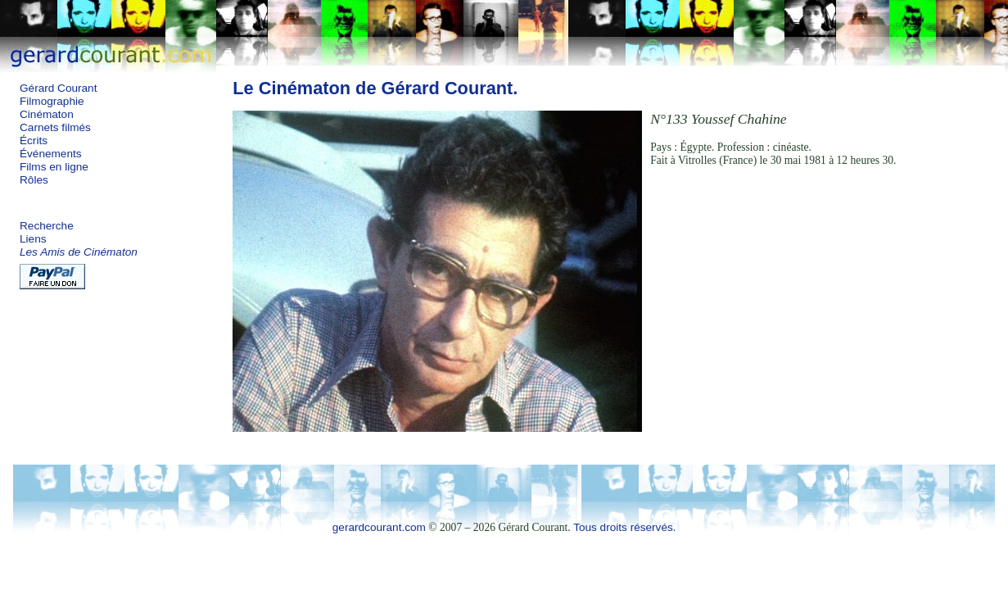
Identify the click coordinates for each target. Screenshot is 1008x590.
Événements (51, 154)
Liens (33, 239)
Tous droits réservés (623, 527)
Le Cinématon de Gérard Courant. (375, 88)
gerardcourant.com (379, 527)
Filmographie (52, 101)
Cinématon (47, 114)
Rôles (34, 180)
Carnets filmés (55, 127)
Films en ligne (54, 167)
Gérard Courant (58, 88)
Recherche (47, 226)
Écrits (33, 140)
